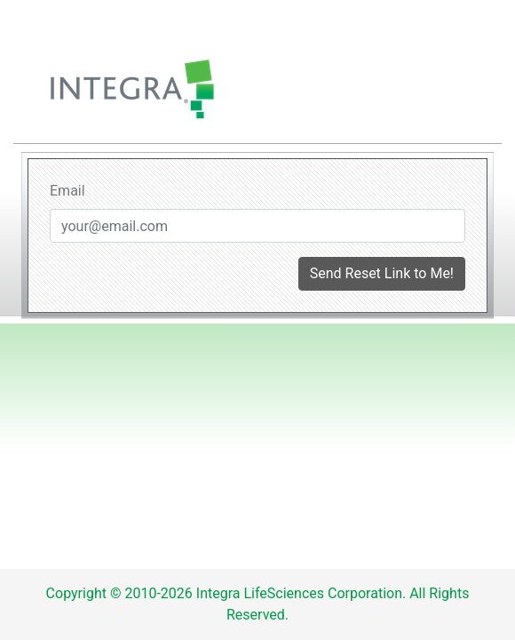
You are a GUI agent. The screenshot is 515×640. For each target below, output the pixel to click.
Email (67, 190)
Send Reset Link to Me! (382, 273)
